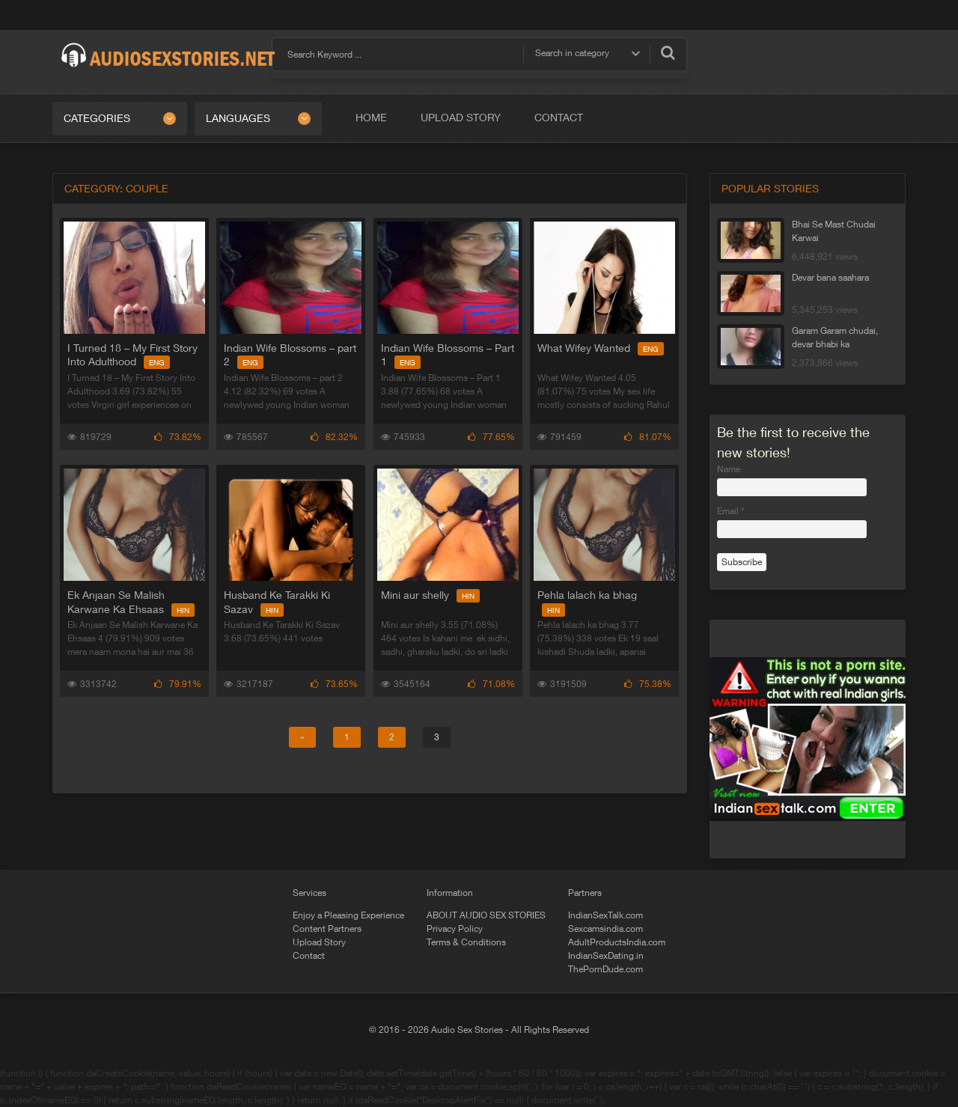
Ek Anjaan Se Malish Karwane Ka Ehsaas (131, 602)
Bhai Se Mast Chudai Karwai (834, 231)
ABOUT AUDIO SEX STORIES (486, 915)
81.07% (647, 437)
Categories (97, 118)
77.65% (490, 437)
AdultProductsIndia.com (616, 942)
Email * (730, 511)
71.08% (490, 684)
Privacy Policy (455, 929)
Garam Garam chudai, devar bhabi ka (835, 338)
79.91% (177, 684)
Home (371, 117)
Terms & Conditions (466, 942)
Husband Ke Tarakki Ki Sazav (277, 602)
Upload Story (461, 117)
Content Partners (327, 929)
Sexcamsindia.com (605, 929)
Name (728, 469)
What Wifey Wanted (600, 348)
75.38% (647, 684)
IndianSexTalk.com (605, 915)
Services (309, 893)
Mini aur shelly (429, 595)
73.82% (177, 437)
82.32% (334, 437)
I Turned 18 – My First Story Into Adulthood (132, 355)
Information (450, 893)
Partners (585, 893)
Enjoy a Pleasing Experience (348, 915)
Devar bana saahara (830, 277)
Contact (558, 117)
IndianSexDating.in (606, 956)
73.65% (334, 684)
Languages (238, 118)
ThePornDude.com (605, 969)
